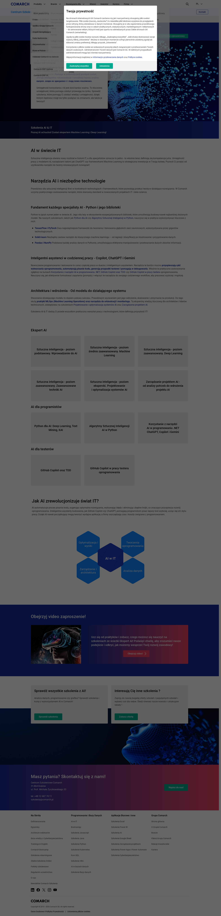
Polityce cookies (135, 57)
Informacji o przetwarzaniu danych (108, 57)
